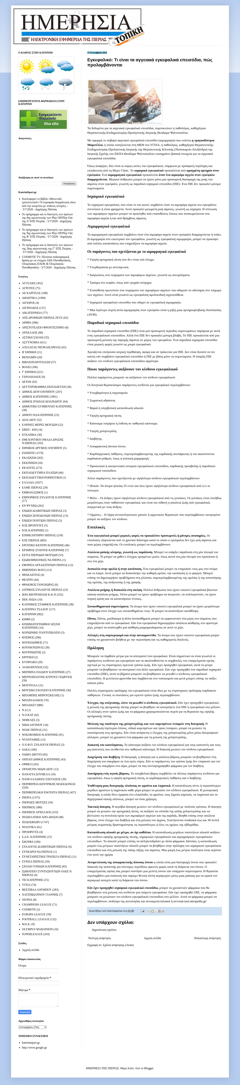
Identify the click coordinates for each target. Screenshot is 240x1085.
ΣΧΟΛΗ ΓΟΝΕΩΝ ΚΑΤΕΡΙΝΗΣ (41, 866)
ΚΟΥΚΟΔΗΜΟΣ (32, 642)
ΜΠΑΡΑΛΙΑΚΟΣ (32, 700)
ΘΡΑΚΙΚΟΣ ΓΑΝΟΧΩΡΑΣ (38, 584)
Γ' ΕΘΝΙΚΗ (29, 371)
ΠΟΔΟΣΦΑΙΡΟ (31, 822)
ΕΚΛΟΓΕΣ (28, 467)
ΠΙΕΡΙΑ (26, 797)
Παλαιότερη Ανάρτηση (207, 938)
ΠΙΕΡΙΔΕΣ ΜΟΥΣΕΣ (34, 802)
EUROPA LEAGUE (34, 914)
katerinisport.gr (31, 1042)
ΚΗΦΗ (26, 619)
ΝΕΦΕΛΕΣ (28, 720)
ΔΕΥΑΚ (26, 381)
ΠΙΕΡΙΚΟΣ (28, 807)
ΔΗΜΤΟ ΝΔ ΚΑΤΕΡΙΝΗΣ (38, 414)
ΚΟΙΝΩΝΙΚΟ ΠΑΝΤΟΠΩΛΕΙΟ (41, 632)
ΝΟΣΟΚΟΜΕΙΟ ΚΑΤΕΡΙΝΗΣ (40, 734)
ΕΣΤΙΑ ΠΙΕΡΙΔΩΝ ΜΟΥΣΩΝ (40, 555)
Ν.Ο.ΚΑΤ (27, 714)
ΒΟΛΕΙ (26, 367)
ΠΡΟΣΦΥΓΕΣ (30, 831)
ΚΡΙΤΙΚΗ (28, 657)
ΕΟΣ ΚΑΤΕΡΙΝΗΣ (33, 530)
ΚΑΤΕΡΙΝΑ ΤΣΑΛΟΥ (35, 609)
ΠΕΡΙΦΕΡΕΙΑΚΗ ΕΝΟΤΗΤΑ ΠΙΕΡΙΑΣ (45, 792)
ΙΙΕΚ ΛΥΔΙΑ (29, 599)
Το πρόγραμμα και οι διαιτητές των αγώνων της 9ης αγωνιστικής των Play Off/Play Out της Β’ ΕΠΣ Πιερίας (47, 233)
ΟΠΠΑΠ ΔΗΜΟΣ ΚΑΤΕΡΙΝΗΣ (41, 759)
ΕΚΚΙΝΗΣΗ (29, 462)
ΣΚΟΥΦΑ (27, 841)
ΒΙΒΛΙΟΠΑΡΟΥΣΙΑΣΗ (36, 362)
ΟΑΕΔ (26, 749)
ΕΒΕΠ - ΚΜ (29, 429)
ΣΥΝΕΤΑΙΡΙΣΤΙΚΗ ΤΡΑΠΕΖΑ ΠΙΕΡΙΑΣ (46, 856)
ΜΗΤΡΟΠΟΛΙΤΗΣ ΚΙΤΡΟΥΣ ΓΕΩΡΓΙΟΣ (47, 677)
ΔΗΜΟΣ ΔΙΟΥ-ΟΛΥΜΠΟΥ (38, 391)
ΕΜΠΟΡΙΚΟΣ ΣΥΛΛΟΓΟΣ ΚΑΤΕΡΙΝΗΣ (46, 497)
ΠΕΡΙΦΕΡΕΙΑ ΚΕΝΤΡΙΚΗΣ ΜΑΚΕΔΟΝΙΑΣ (49, 784)
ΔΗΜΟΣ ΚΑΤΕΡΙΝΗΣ (35, 396)
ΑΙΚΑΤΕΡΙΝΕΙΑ (32, 312)
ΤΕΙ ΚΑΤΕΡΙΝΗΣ (32, 879)
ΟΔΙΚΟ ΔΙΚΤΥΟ (32, 754)
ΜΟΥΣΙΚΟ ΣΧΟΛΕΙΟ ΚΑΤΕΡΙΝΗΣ (43, 690)
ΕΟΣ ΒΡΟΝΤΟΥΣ (32, 525)
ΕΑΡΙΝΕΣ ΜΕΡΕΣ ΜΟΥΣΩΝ (39, 424)
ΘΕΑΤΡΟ (27, 579)
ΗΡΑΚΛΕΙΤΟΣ (31, 574)
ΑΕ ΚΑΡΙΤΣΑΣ (31, 293)
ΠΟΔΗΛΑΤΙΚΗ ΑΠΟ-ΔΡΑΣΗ (40, 817)
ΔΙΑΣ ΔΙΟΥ (29, 419)
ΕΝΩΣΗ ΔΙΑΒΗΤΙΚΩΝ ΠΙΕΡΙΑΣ (42, 510)
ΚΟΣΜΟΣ (28, 637)
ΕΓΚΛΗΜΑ (29, 434)
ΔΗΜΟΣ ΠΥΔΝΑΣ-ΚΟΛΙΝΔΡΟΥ (42, 401)
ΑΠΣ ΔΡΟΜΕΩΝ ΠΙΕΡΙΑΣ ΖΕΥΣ (42, 317)
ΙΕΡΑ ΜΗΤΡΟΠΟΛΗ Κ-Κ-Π (39, 594)
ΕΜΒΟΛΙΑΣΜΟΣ (32, 492)
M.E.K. (26, 924)
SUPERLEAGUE (32, 934)
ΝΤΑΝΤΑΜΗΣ (31, 739)
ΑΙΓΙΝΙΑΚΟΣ (30, 307)
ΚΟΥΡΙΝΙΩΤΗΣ (31, 652)
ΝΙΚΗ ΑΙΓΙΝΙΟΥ (32, 724)
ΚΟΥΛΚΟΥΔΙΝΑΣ (33, 647)
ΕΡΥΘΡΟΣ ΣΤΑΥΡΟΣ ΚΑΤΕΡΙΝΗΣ (43, 550)
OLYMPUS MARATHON (37, 929)
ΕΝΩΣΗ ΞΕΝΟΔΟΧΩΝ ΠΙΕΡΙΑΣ (42, 515)
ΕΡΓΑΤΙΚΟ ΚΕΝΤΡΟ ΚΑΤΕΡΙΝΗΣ (43, 545)
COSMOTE (29, 909)
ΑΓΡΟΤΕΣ (28, 288)
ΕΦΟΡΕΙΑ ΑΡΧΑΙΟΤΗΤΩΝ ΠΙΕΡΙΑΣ (45, 565)
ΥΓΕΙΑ (26, 884)
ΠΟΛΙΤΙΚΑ (29, 827)
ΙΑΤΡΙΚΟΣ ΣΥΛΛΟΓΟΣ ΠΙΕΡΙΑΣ (42, 589)
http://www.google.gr (34, 1047)
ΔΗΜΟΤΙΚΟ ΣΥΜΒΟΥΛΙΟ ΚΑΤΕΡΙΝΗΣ (47, 406)
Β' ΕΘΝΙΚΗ (29, 352)
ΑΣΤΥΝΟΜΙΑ (30, 342)
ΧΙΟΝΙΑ (27, 899)
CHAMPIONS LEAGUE (36, 904)
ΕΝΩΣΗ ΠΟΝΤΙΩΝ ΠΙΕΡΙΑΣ (40, 520)
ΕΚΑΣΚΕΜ (29, 457)
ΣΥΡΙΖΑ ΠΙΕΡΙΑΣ (33, 861)
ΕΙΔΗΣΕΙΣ (28, 452)
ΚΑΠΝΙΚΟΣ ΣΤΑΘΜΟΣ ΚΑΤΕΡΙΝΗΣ (45, 604)
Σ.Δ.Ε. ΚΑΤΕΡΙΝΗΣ (34, 836)
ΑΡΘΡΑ (26, 322)
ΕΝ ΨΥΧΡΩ (29, 505)
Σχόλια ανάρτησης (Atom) (118, 945)
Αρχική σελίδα (152, 938)
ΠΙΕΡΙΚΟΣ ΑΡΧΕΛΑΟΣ (36, 812)
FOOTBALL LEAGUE (35, 919)
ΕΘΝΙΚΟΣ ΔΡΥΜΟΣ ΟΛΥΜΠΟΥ (42, 447)
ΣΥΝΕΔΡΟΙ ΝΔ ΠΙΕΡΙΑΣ (37, 851)
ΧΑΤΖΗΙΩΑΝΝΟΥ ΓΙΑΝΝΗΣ (40, 894)
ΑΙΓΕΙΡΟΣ (28, 302)
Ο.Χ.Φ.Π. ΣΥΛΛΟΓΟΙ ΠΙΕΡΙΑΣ (41, 744)
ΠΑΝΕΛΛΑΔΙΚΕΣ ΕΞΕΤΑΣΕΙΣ (41, 779)
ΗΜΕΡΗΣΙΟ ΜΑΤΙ (33, 569)
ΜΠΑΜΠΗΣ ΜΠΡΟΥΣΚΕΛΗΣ (41, 695)
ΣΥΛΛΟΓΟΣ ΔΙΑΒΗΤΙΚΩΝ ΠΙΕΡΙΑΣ (45, 846)
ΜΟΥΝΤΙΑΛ (30, 685)
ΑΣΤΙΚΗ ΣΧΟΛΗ (32, 337)
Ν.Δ (24, 710)
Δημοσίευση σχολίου (104, 929)
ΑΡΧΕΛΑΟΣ (29, 332)
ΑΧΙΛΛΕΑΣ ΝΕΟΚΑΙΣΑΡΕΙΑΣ (41, 347)
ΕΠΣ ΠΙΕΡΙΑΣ (30, 540)
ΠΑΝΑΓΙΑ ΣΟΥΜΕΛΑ (36, 774)
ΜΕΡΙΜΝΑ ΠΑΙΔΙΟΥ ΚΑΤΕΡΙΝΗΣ (43, 672)
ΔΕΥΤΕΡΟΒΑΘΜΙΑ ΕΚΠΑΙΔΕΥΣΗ (44, 386)
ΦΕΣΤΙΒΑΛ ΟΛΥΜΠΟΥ (37, 889)
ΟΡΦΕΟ (27, 764)
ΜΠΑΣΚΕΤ (29, 705)
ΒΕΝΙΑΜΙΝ (29, 357)
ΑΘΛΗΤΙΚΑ (29, 297)
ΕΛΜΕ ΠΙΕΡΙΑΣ (32, 487)
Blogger (148, 1068)
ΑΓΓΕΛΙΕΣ (29, 283)
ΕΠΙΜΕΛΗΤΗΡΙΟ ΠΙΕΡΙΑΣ (39, 535)
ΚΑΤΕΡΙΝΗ (29, 614)
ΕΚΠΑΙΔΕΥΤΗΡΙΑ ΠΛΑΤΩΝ (40, 472)
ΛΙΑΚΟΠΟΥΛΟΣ (32, 667)
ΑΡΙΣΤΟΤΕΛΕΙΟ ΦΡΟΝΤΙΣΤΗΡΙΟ (43, 327)
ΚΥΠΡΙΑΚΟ (29, 662)
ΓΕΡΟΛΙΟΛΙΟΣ (31, 376)
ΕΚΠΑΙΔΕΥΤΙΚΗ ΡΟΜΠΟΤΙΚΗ (42, 477)
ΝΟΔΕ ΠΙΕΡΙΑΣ (32, 729)
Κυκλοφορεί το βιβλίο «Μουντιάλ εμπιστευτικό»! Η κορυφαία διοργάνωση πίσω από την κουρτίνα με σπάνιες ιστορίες (49, 202)
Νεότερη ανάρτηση (99, 938)
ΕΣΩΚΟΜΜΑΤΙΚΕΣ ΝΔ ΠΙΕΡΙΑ (42, 559)
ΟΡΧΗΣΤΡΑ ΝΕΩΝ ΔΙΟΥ (37, 769)
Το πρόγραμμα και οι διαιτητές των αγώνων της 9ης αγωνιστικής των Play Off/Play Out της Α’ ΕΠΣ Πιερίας (47, 218)
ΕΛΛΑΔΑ (28, 482)
